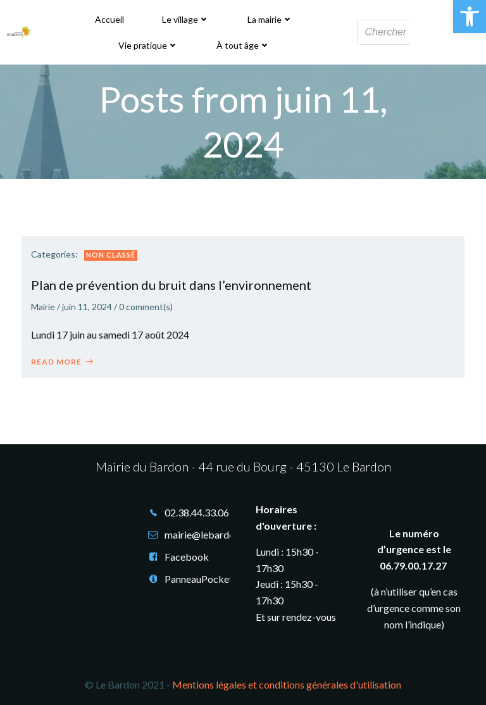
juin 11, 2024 (87, 306)
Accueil (109, 19)
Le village (185, 19)
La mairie (270, 19)
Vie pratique (148, 45)
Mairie (43, 306)
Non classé (110, 255)
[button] (469, 16)
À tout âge (243, 45)
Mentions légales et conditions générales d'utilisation (286, 684)
